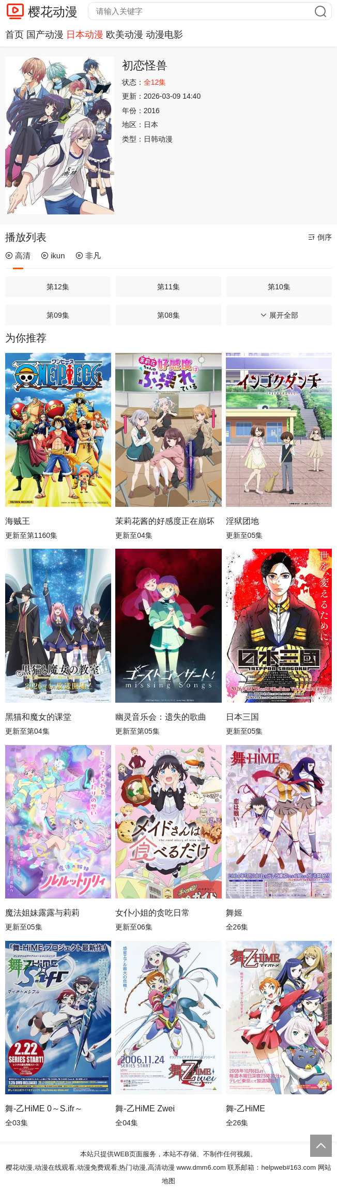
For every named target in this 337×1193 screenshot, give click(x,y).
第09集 (58, 315)
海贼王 (17, 521)
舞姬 (234, 912)
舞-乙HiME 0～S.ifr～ (44, 1108)
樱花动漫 (53, 12)
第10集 (279, 287)
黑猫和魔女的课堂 (38, 716)
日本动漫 (84, 34)
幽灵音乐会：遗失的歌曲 (160, 716)
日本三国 (242, 716)
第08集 (168, 315)
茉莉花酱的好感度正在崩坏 (165, 521)
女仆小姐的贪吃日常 (152, 912)
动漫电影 (164, 34)
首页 (14, 34)
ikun (53, 255)
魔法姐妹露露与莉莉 (42, 912)
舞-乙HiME (245, 1108)
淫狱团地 (242, 521)
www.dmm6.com (200, 1167)
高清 (17, 255)
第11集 (168, 287)
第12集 (58, 287)
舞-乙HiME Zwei (145, 1108)
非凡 (88, 255)
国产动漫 (45, 34)
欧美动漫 (124, 34)
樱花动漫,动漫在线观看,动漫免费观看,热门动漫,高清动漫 (90, 1167)
